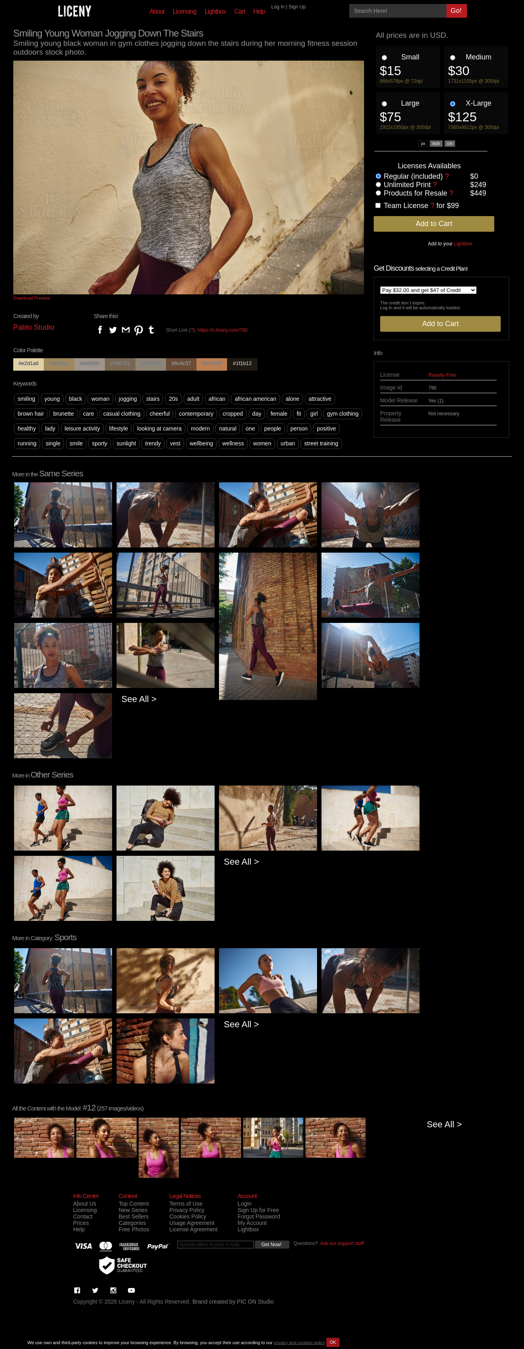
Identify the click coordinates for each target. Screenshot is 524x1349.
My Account (251, 1223)
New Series (133, 1210)
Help (259, 11)
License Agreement (193, 1229)
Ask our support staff (342, 1243)
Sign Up (297, 7)
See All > (138, 699)
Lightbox (215, 11)
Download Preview (31, 298)
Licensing (184, 11)
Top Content (134, 1203)
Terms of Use (185, 1203)
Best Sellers (134, 1216)
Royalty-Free (442, 375)
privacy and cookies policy (299, 1342)
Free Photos (134, 1229)
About (156, 11)
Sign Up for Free (258, 1210)
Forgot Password (258, 1216)
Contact (82, 1216)
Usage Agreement (191, 1223)
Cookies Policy (187, 1216)
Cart (239, 11)
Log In (278, 7)
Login (244, 1203)
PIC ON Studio (255, 1301)
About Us (84, 1203)
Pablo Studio (33, 327)
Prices (81, 1223)
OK (333, 1342)
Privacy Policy (186, 1210)
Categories (132, 1223)
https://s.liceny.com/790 (223, 330)
